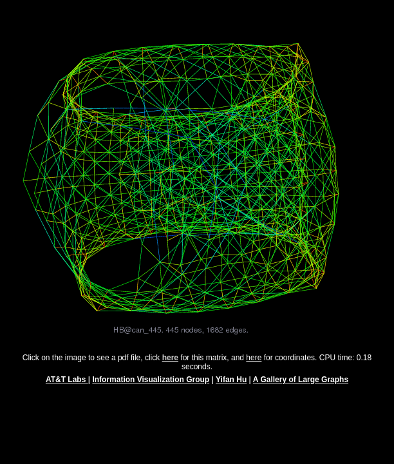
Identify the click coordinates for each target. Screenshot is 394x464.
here (253, 363)
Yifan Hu (231, 385)
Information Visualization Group (150, 385)
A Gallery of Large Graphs (300, 385)
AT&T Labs (67, 385)
